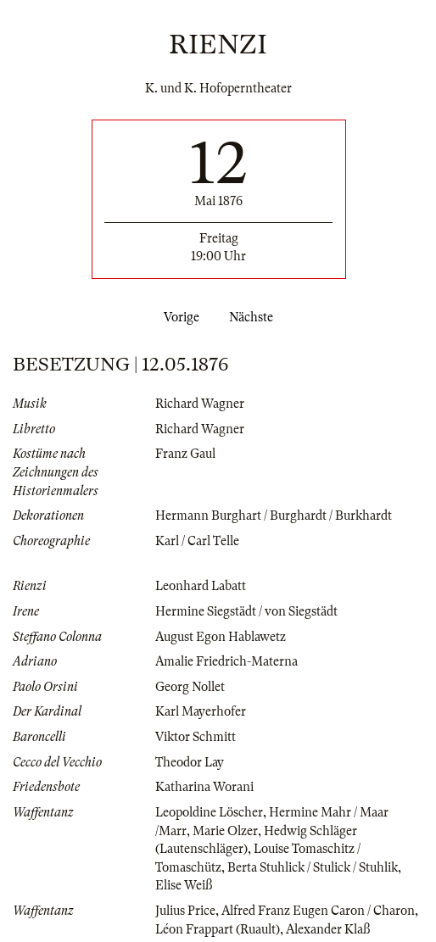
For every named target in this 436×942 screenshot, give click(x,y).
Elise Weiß (183, 885)
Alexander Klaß (328, 929)
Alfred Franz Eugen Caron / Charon (318, 910)
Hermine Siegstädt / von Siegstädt (246, 611)
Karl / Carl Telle (197, 541)
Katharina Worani (204, 787)
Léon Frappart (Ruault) (217, 929)
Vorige (178, 317)
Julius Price (185, 910)
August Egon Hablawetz (220, 637)
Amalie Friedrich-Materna (226, 661)
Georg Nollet (190, 687)
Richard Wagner (199, 403)
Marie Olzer (225, 831)
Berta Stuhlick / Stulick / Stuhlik (312, 867)
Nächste (254, 317)
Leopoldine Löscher (209, 812)
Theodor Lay (189, 762)
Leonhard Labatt (200, 586)
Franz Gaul (185, 453)
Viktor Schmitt (195, 737)
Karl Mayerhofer (200, 711)
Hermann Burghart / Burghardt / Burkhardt (273, 515)
